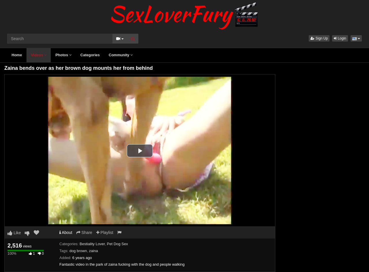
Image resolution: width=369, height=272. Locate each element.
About (65, 232)
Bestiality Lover (92, 244)
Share (84, 232)
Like (14, 232)
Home (17, 55)
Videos (38, 55)
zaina (93, 251)
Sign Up (319, 38)
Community (121, 55)
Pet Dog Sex (117, 244)
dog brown (78, 251)
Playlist (104, 232)
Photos (63, 55)
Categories (90, 55)
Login (340, 38)
